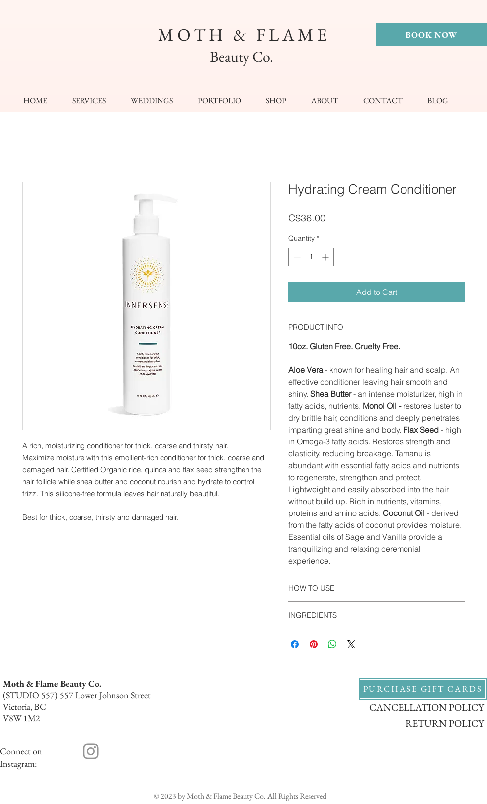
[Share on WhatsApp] (332, 644)
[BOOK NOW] (431, 34)
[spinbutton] (311, 257)
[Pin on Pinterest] (314, 644)
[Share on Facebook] (295, 644)
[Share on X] (351, 644)
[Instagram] (91, 751)
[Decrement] (296, 257)
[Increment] (326, 257)
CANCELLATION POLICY (426, 707)
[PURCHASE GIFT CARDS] (422, 689)
